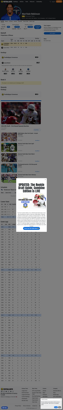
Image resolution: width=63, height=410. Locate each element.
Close (60, 407)
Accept (56, 407)
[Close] (61, 399)
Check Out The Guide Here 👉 (31, 228)
